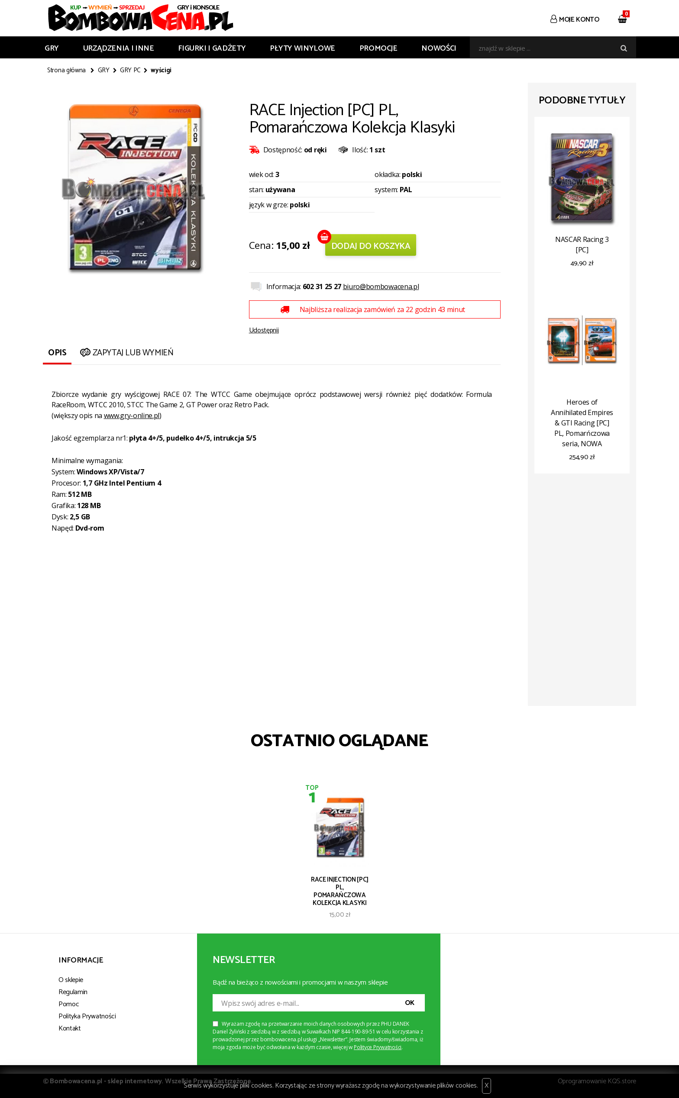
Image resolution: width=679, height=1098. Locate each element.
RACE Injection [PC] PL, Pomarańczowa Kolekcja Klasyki (340, 890)
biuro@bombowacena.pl (381, 286)
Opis (57, 353)
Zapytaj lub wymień (125, 353)
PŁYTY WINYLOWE (302, 48)
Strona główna (66, 70)
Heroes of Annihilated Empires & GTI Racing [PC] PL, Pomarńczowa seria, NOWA (582, 422)
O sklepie (70, 980)
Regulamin (72, 992)
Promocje (378, 48)
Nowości (438, 48)
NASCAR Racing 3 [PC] (582, 244)
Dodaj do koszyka (371, 246)
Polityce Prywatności (377, 1047)
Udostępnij (264, 330)
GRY (52, 48)
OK (409, 1003)
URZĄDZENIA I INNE (118, 48)
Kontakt (69, 1028)
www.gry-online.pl (132, 415)
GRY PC (130, 70)
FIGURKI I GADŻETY (212, 48)
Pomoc (68, 1004)
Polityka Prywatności (87, 1016)
